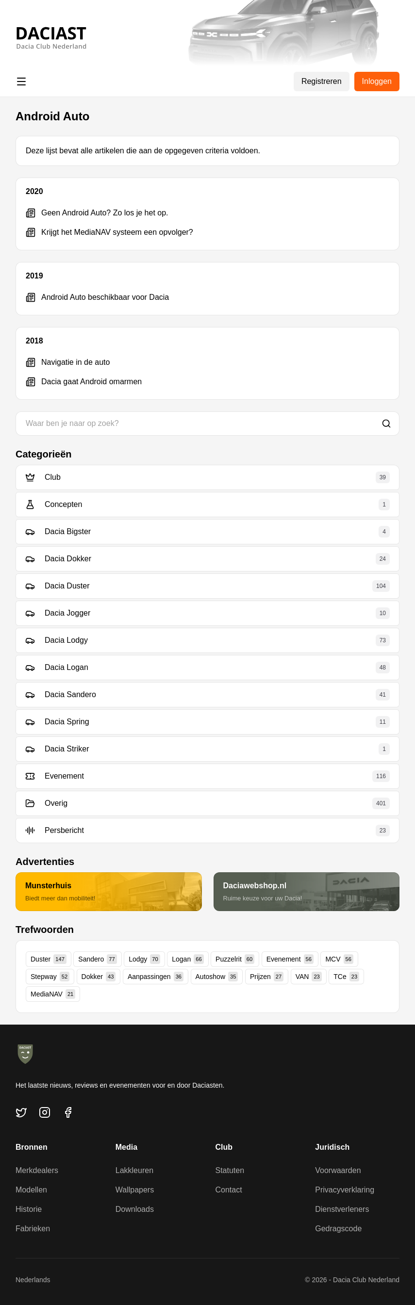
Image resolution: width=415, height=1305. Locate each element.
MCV (339, 959)
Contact (229, 1190)
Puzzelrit (235, 959)
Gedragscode (338, 1228)
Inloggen (377, 81)
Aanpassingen (155, 976)
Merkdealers (37, 1170)
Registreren (321, 81)
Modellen (31, 1190)
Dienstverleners (342, 1209)
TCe (346, 976)
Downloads (135, 1209)
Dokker (99, 976)
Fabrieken (33, 1228)
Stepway (50, 976)
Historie (29, 1209)
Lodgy (144, 959)
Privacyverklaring (344, 1190)
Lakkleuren (134, 1170)
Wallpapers (135, 1190)
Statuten (230, 1170)
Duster (48, 959)
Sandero (97, 959)
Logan (187, 959)
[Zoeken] (386, 423)
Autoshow (217, 976)
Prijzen (266, 976)
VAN (309, 976)
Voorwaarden (338, 1170)
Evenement (290, 959)
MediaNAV (53, 994)
